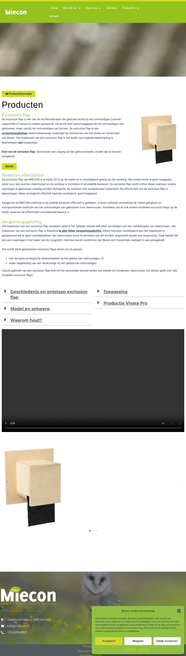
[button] (179, 611)
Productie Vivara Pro (125, 303)
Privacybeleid (144, 649)
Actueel (54, 16)
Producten (130, 8)
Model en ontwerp (30, 308)
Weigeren (138, 641)
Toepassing (115, 291)
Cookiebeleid (130, 649)
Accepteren (109, 641)
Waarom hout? (26, 320)
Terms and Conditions (91, 651)
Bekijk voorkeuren (167, 641)
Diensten (111, 8)
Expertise (93, 8)
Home (54, 8)
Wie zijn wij (71, 8)
